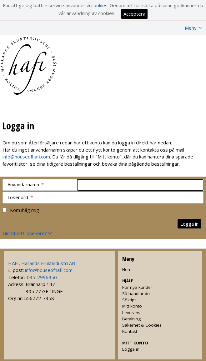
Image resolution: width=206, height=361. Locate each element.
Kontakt (129, 331)
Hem (127, 269)
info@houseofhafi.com (26, 156)
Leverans (131, 312)
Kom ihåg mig (24, 210)
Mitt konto (132, 306)
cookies (99, 5)
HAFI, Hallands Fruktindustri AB (41, 263)
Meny (191, 28)
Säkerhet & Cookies (142, 325)
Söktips (129, 300)
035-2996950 (42, 277)
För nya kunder (137, 287)
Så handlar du (136, 293)
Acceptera (134, 14)
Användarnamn (26, 184)
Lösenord (20, 197)
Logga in (130, 349)
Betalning (131, 319)
